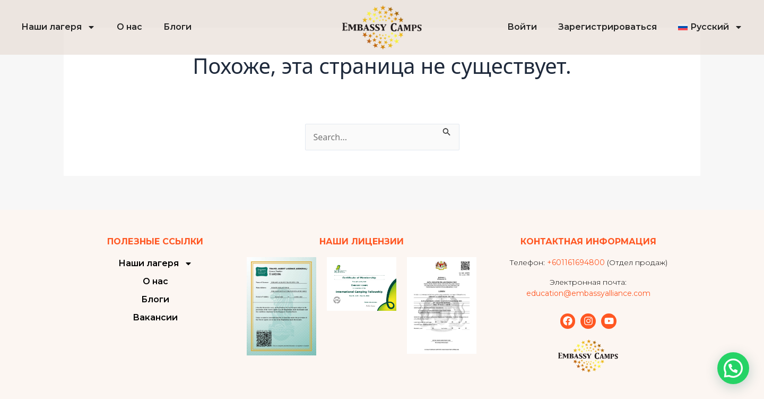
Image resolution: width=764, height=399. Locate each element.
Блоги (177, 27)
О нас (129, 27)
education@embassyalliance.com (588, 293)
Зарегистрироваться (607, 27)
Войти (522, 27)
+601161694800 (576, 262)
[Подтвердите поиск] (446, 130)
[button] (733, 368)
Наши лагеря (58, 27)
